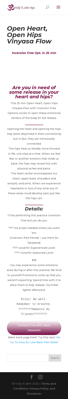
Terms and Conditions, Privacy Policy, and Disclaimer (34, 388)
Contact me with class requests (34, 328)
